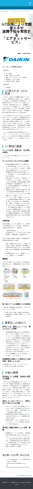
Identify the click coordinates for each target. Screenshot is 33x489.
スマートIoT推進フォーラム (13, 482)
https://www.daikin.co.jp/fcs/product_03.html (17, 467)
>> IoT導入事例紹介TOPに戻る (23, 475)
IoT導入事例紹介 (5, 11)
